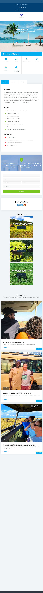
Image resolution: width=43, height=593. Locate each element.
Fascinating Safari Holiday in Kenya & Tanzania (19, 445)
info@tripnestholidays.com (21, 10)
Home (9, 31)
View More (39, 348)
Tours (13, 31)
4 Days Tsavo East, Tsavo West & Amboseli (17, 393)
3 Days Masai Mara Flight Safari (13, 342)
